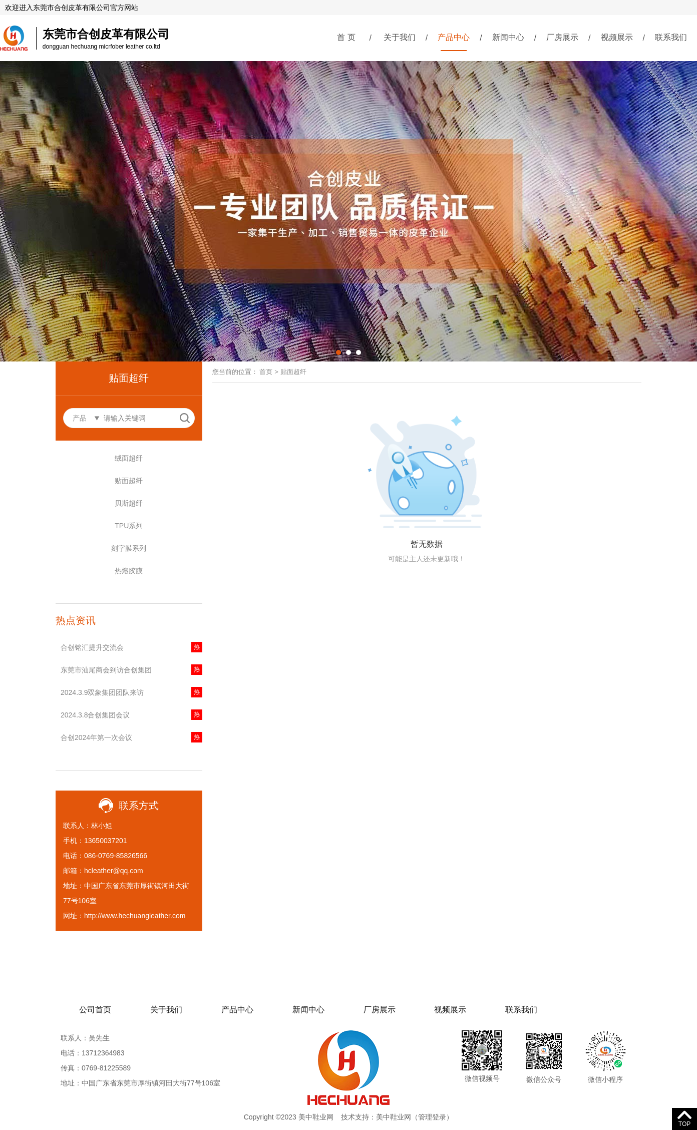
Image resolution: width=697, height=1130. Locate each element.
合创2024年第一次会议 (96, 737)
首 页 (346, 37)
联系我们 (671, 37)
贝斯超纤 (129, 503)
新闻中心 (508, 37)
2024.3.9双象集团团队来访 (102, 692)
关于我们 (400, 37)
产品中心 (454, 37)
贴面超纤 (129, 481)
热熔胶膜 (129, 571)
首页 (265, 371)
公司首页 (95, 1009)
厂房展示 (562, 37)
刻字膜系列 (128, 548)
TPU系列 (129, 526)
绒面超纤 (129, 458)
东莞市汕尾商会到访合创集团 (106, 670)
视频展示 (617, 37)
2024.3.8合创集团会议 (95, 715)
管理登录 (432, 1117)
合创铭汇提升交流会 (92, 647)
